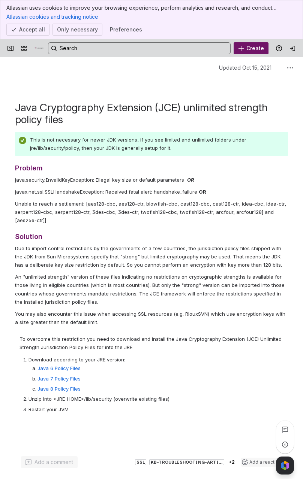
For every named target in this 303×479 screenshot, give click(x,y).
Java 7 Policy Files (59, 379)
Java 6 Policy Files (59, 368)
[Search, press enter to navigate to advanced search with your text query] (139, 48)
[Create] (251, 48)
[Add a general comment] (49, 462)
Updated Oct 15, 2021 (245, 67)
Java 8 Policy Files (59, 389)
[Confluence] (39, 48)
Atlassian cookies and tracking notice (52, 16)
